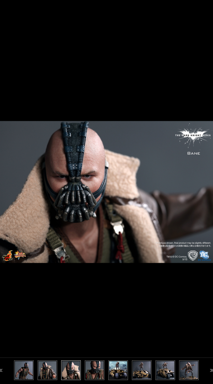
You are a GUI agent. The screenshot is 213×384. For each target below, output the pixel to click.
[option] (106, 192)
